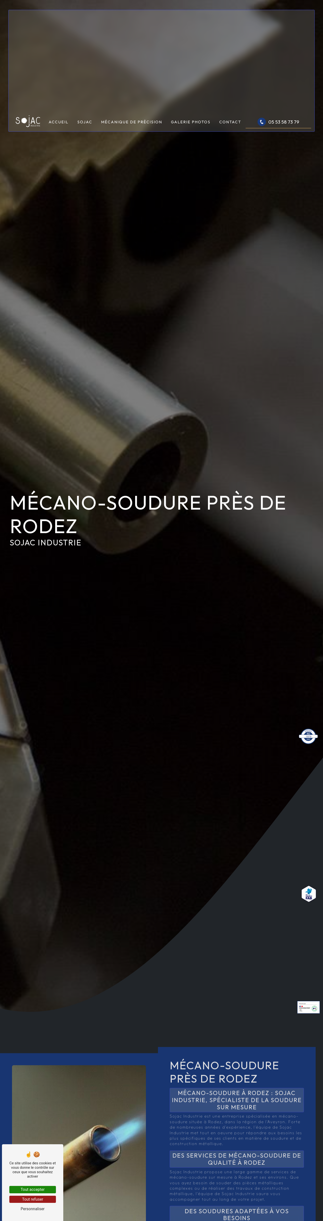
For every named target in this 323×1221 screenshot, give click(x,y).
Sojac (84, 121)
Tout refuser (32, 1199)
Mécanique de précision (131, 121)
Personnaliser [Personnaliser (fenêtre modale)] (33, 1209)
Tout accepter (33, 1189)
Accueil (58, 121)
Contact (230, 121)
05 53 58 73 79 (278, 122)
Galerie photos (190, 121)
